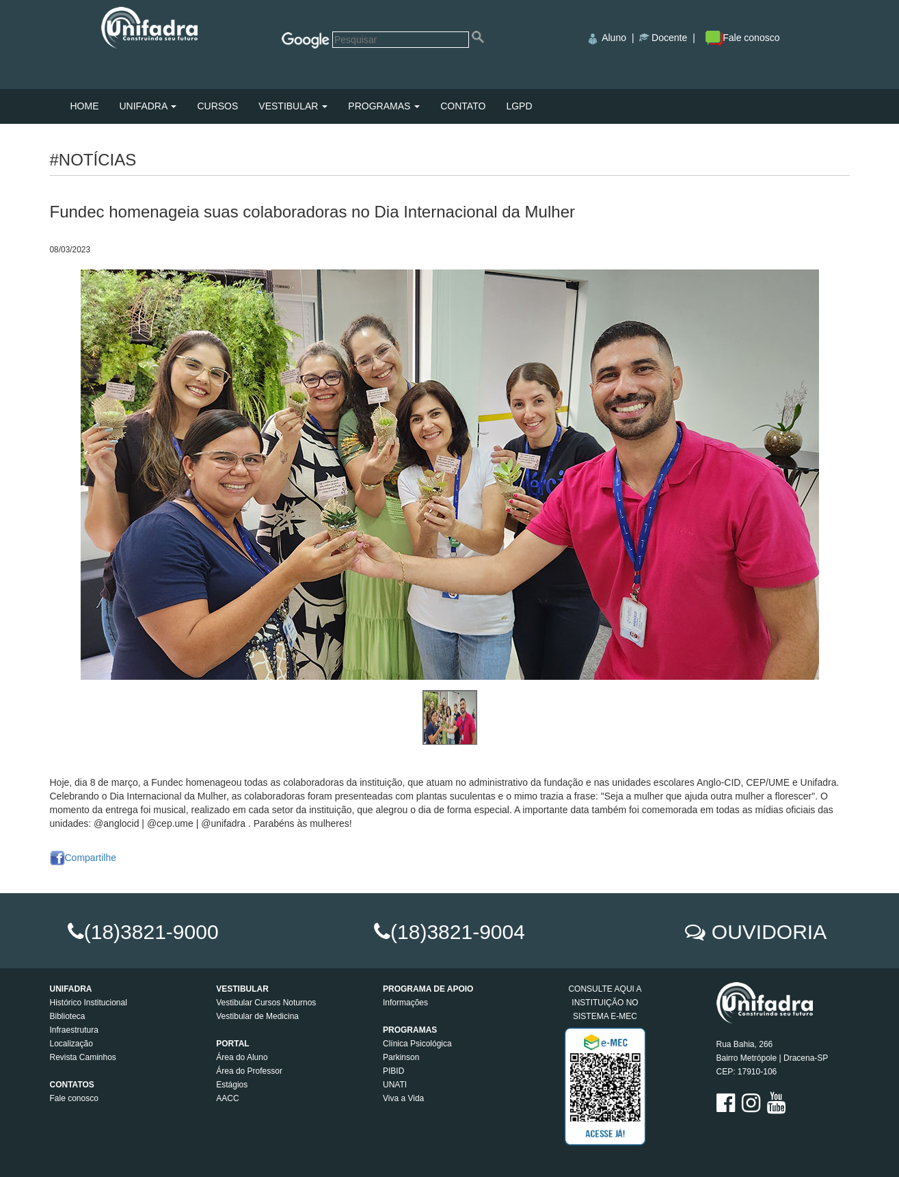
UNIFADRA (148, 106)
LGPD (519, 106)
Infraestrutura (74, 1030)
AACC (227, 1098)
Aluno (614, 37)
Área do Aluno (241, 1057)
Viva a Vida (403, 1098)
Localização (71, 1043)
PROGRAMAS (384, 106)
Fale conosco (742, 37)
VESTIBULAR (292, 106)
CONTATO (462, 106)
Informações (405, 1002)
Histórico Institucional (88, 1002)
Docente (669, 37)
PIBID (393, 1071)
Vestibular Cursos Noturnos (266, 1002)
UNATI (395, 1084)
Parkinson (401, 1057)
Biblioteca (67, 1016)
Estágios (231, 1084)
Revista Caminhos (83, 1057)
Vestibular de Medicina (257, 1016)
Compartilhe (83, 857)
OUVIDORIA (769, 932)
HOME (84, 106)
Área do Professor (249, 1071)
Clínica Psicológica (417, 1043)
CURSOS (217, 106)
